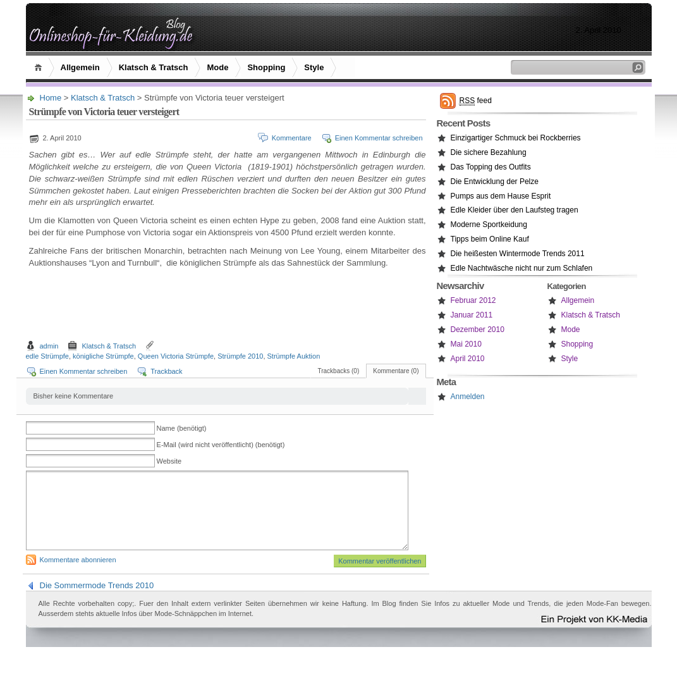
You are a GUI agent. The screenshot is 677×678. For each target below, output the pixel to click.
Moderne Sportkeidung (489, 224)
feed (476, 101)
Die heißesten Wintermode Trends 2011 (518, 253)
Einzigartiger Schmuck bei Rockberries (516, 137)
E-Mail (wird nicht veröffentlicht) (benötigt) (221, 444)
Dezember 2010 (477, 329)
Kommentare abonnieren (78, 575)
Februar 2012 (473, 300)
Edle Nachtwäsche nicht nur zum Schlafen (522, 268)
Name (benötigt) (182, 428)
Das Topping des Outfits (491, 167)
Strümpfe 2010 (240, 356)
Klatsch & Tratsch (153, 67)
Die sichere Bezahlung (489, 152)
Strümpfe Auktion (293, 356)
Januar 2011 (472, 315)
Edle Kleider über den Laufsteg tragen (514, 210)
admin (49, 346)
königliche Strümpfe (103, 356)
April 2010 (468, 358)
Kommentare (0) (395, 370)
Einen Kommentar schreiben (379, 138)
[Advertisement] (227, 306)
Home (40, 67)
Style (314, 67)
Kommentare (292, 138)
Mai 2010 (466, 344)
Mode (217, 67)
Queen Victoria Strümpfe (176, 356)
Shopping (266, 67)
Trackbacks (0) (338, 370)
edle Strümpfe (47, 356)
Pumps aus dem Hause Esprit (501, 196)
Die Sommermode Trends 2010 (97, 600)
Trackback (166, 371)
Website (169, 461)
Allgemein (80, 67)
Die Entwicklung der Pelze (495, 181)
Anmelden (468, 396)
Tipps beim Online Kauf (490, 239)
